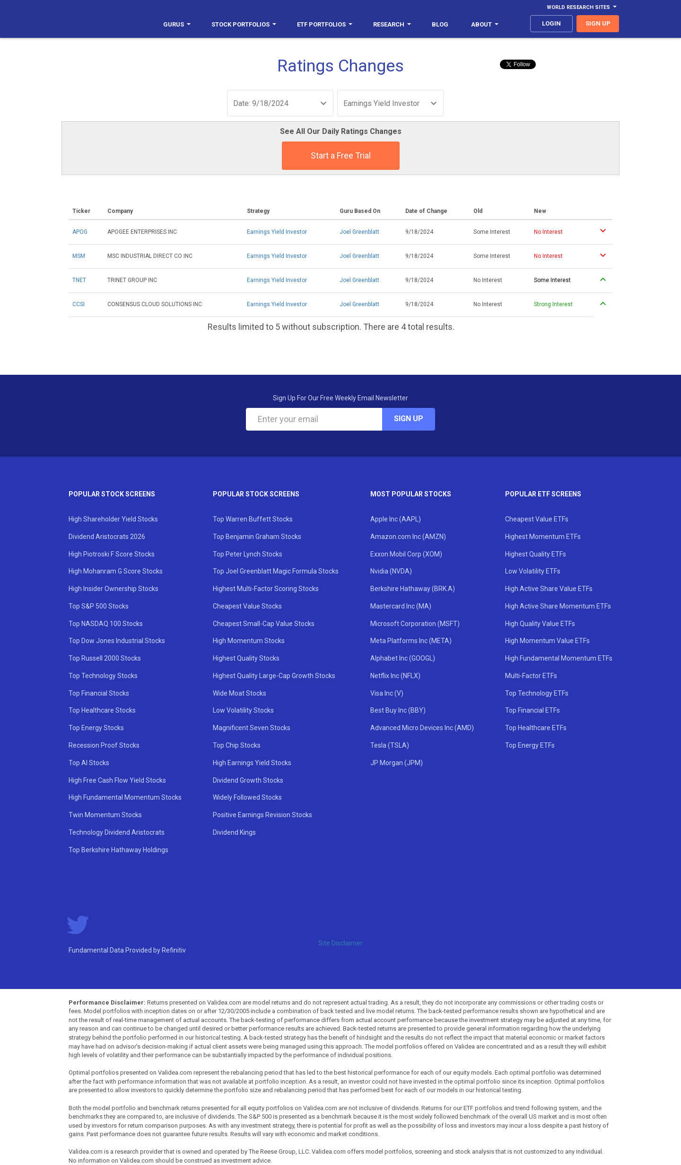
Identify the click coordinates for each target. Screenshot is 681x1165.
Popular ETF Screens (543, 494)
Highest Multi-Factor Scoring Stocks (266, 588)
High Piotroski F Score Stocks (112, 554)
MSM (78, 256)
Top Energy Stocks (96, 728)
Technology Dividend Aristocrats (117, 832)
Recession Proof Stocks (104, 745)
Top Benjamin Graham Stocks (257, 536)
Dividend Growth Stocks (248, 780)
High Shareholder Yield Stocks (113, 519)
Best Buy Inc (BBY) (398, 710)
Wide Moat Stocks (239, 693)
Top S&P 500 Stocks (99, 606)
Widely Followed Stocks (247, 797)
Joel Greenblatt (359, 232)
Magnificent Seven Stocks (251, 728)
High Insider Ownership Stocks (113, 588)
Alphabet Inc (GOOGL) (402, 658)
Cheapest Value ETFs (536, 519)
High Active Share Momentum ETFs (558, 606)
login (551, 23)
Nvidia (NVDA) (391, 571)
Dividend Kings (234, 832)
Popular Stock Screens (112, 494)
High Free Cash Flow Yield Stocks (117, 780)
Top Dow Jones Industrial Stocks (117, 640)
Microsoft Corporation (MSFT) (415, 623)
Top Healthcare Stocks (102, 710)
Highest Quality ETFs (535, 554)
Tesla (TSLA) (389, 745)
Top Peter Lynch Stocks (247, 554)
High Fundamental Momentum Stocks (125, 797)
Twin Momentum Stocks (105, 815)
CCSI (78, 304)
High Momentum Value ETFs (547, 640)
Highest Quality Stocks (246, 658)
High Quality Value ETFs (540, 623)
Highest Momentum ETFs (543, 536)
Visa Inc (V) (386, 693)
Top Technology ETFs (536, 693)
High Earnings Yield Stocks (252, 763)
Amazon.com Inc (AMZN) (408, 536)
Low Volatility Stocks (243, 710)
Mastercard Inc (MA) (400, 606)
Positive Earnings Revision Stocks (262, 815)
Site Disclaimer (340, 943)
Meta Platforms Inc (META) (411, 640)
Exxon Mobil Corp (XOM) (406, 554)
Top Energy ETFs (530, 745)
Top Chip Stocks (237, 745)
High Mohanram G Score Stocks (116, 571)
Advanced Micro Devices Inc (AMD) (422, 728)
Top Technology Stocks (103, 676)
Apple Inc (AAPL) (395, 519)
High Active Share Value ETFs (549, 588)
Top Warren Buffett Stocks (253, 519)
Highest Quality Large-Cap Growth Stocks (274, 676)
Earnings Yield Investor (277, 232)
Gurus (177, 24)
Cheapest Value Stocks (247, 606)
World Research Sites (582, 7)
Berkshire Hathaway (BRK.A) (412, 588)
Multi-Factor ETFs (531, 676)
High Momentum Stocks (249, 640)
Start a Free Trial (341, 155)
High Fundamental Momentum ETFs (558, 658)
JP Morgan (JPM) (396, 763)
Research (392, 24)
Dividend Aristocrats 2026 (107, 536)
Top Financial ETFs (532, 710)
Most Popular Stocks (410, 494)
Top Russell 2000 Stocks (105, 658)
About (484, 24)
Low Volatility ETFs (532, 571)
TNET (79, 280)
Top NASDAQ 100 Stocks (106, 623)
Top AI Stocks (89, 763)
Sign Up (408, 418)
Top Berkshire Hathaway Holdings (118, 850)
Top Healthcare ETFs (536, 728)
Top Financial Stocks (99, 693)
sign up (598, 23)
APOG (79, 232)
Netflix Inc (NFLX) (395, 676)
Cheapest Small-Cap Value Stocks (263, 623)
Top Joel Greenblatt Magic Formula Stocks (276, 571)
